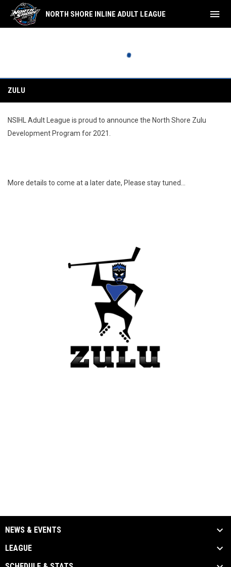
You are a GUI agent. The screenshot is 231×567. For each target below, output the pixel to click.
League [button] (18, 548)
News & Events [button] (33, 530)
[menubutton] (215, 14)
